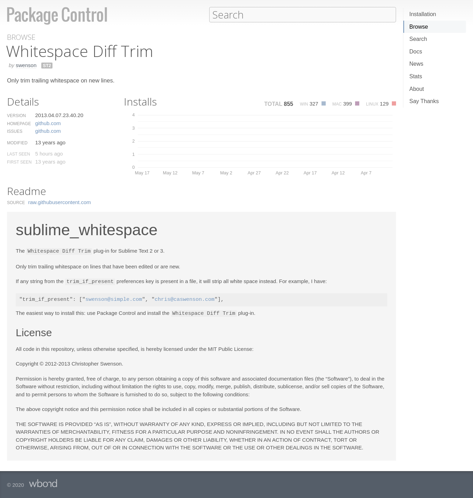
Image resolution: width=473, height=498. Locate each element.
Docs (415, 52)
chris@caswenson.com (184, 298)
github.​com (48, 123)
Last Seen (18, 153)
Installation (422, 14)
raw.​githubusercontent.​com (59, 202)
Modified (17, 142)
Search (418, 39)
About (416, 89)
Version (16, 115)
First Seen (19, 161)
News (416, 64)
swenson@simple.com (113, 298)
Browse (418, 27)
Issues (14, 131)
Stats (415, 76)
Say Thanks (424, 101)
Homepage (19, 123)
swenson (26, 65)
